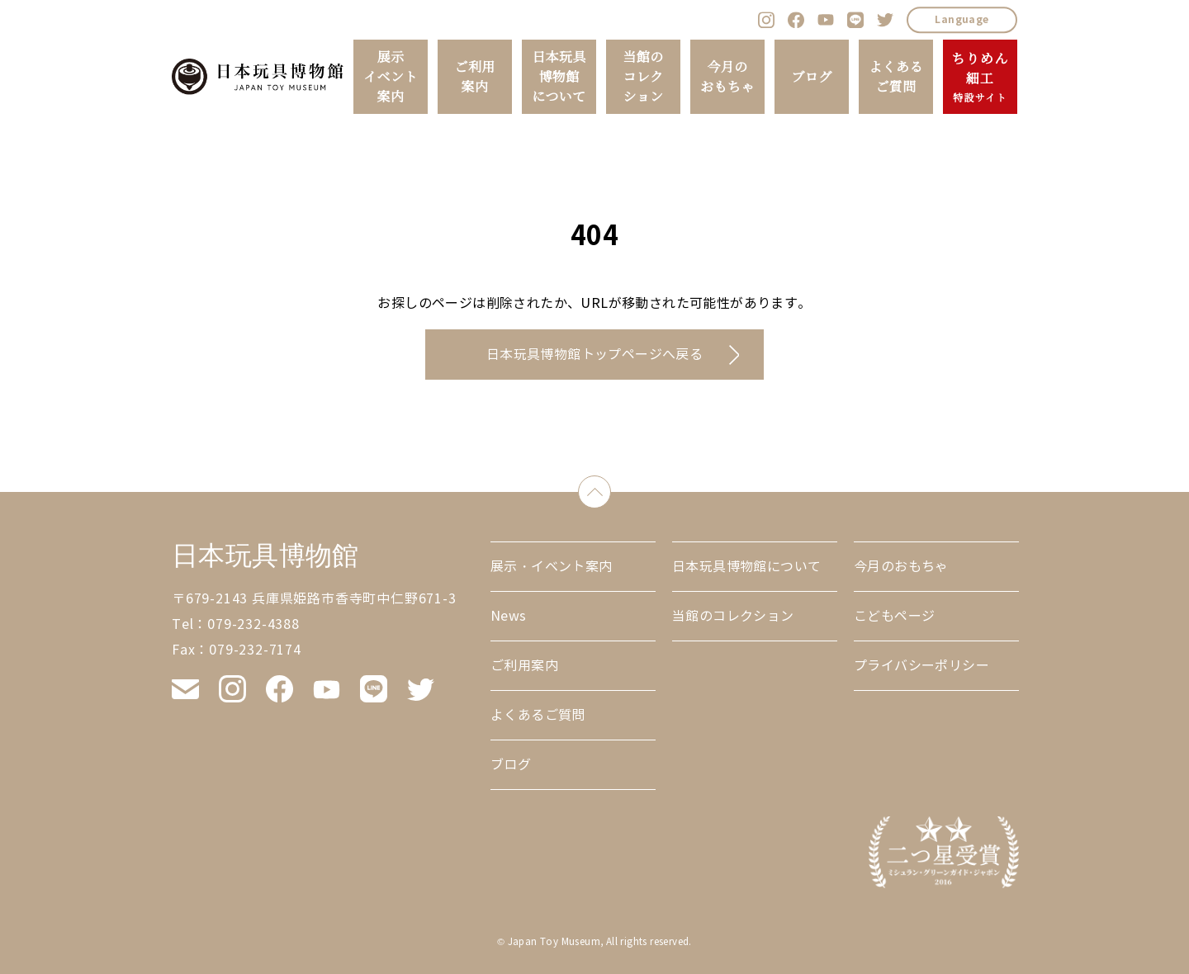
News (508, 616)
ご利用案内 (474, 77)
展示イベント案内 (390, 77)
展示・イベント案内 (551, 566)
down (610, 488)
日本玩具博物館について (559, 77)
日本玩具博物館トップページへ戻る (594, 354)
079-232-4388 (253, 624)
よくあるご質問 (896, 77)
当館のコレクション (643, 77)
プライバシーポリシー (921, 666)
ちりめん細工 (979, 78)
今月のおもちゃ (727, 77)
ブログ (811, 77)
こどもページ (894, 616)
